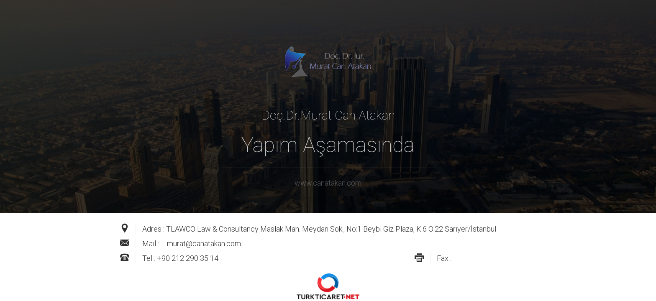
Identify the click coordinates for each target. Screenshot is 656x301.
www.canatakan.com (328, 183)
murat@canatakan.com (204, 243)
